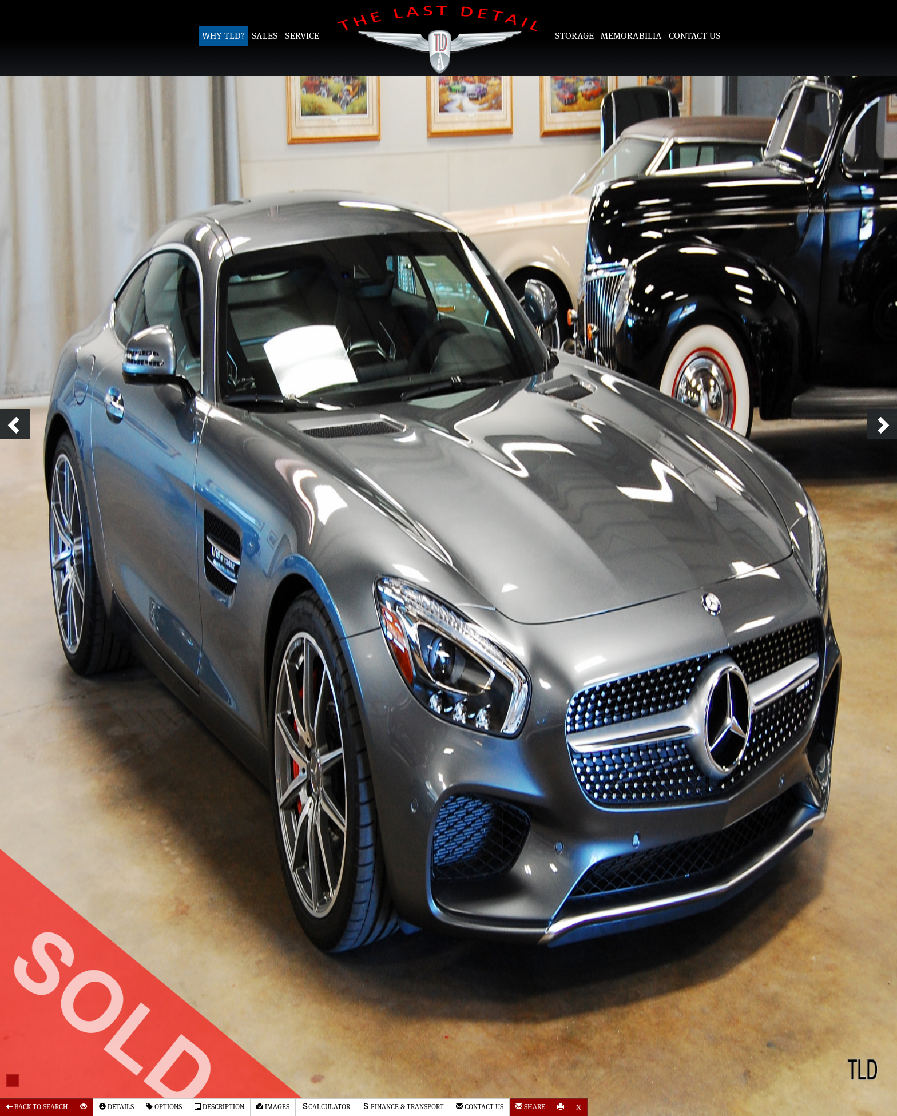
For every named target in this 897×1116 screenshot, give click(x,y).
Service (302, 36)
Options (164, 1106)
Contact (479, 1106)
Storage (574, 36)
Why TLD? (223, 36)
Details (116, 1106)
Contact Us (695, 36)
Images (272, 1106)
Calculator (325, 1106)
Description (219, 1106)
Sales (265, 36)
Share (530, 1106)
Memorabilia (631, 36)
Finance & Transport (403, 1106)
